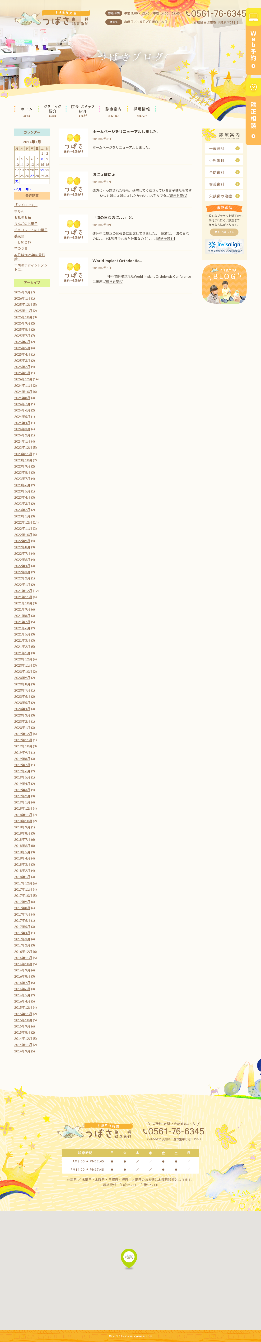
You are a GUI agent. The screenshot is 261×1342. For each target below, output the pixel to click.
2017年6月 (22, 920)
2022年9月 (22, 541)
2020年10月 (23, 671)
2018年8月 (22, 833)
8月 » (27, 189)
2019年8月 (22, 759)
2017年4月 (22, 933)
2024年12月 (23, 379)
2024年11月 (23, 385)
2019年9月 (22, 752)
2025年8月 (22, 329)
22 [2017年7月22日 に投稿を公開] (42, 170)
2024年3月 (22, 429)
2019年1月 (22, 802)
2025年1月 (22, 373)
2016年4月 (22, 1001)
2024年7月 (22, 404)
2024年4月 (22, 423)
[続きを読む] (178, 196)
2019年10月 (23, 746)
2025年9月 (22, 323)
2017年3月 (22, 939)
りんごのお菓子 (25, 224)
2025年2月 (22, 367)
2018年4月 (22, 858)
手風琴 (19, 236)
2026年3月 (22, 292)
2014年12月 (23, 1038)
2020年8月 (22, 684)
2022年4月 (22, 566)
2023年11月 (23, 454)
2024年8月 (22, 398)
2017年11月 (23, 889)
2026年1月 (22, 298)
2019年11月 (23, 740)
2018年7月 (22, 839)
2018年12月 (23, 808)
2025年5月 (22, 348)
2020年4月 (22, 709)
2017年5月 (22, 927)
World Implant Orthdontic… (117, 260)
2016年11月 (23, 958)
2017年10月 (23, 895)
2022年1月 (22, 585)
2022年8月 (22, 547)
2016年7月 (22, 983)
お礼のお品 (22, 217)
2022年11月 (23, 528)
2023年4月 (22, 497)
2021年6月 (22, 628)
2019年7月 (22, 765)
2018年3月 (22, 864)
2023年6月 (22, 485)
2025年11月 (23, 311)
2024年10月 (23, 392)
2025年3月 (22, 360)
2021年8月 (22, 616)
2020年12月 (23, 659)
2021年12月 (23, 591)
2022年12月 (23, 522)
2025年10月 (23, 317)
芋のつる (21, 248)
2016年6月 (22, 989)
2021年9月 (22, 609)
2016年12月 (23, 952)
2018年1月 (22, 877)
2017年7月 (22, 914)
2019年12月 (23, 734)
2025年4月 (22, 354)
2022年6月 (22, 560)
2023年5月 (22, 491)
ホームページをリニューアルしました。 (126, 131)
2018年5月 (22, 852)
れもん (19, 211)
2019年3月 (22, 790)
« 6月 (18, 189)
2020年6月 (22, 696)
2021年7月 (22, 622)
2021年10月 (23, 603)
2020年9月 (22, 678)
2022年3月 (22, 572)
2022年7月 (22, 553)
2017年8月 (22, 908)
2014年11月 (23, 1045)
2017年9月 (22, 902)
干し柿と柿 (22, 242)
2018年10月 (23, 821)
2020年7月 (22, 690)
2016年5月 (22, 995)
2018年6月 (22, 846)
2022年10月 (23, 535)
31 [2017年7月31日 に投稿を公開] (17, 181)
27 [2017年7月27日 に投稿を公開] (32, 176)
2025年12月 (23, 304)
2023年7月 (22, 479)
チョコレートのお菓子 (30, 230)
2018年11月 (23, 815)
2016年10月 (23, 964)
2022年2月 (22, 578)
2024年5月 (22, 417)
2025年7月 (22, 336)
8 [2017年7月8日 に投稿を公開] (42, 159)
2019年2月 (22, 796)
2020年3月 (22, 715)
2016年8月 (22, 976)
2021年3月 (22, 640)
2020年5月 (22, 703)
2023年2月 (22, 510)
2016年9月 (22, 970)
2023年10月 (23, 460)
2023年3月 (22, 503)
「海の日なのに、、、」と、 (114, 217)
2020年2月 (22, 721)
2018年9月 (22, 827)
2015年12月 (23, 1007)
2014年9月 (22, 1051)
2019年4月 (22, 784)
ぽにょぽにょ (104, 174)
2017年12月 (23, 883)
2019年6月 (22, 771)
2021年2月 (22, 647)
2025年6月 (22, 342)
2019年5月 (22, 777)
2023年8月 (22, 472)
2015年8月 (22, 1032)
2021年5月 (22, 634)
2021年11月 (23, 597)
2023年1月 (22, 516)
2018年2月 (22, 871)
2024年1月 (22, 441)
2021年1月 (22, 653)
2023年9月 (22, 466)
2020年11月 (23, 665)
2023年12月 (23, 447)
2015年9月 (22, 1026)
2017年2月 (22, 945)
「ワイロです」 (25, 205)
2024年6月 (22, 410)
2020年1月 (22, 728)
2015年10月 (23, 1020)
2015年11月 (23, 1014)
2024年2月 (22, 435)
